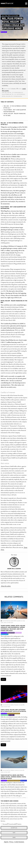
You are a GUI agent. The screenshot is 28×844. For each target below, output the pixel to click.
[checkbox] (1, 824)
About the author (6, 586)
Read (3, 679)
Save (14, 832)
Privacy (11, 842)
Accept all (14, 827)
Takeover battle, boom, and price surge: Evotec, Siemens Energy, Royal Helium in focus (13, 776)
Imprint (6, 842)
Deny (14, 837)
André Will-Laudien (14, 568)
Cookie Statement (19, 842)
